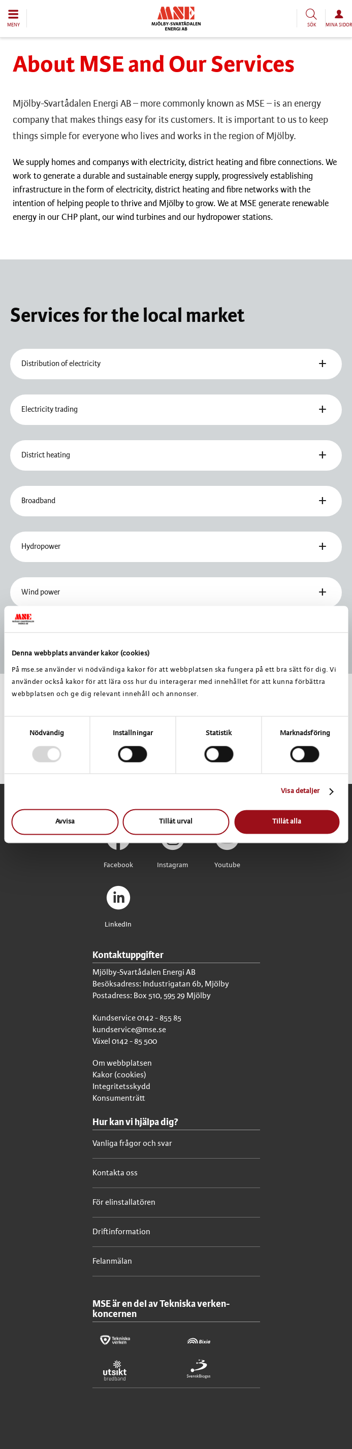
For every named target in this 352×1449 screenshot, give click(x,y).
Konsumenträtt (118, 1098)
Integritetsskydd (121, 1086)
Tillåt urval (176, 822)
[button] (13, 18)
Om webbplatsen (122, 1063)
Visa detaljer (300, 791)
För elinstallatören (123, 1202)
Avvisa (65, 822)
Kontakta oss (115, 1173)
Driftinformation (121, 1232)
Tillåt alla (286, 822)
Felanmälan (112, 1261)
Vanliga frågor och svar (132, 1143)
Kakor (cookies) (119, 1075)
